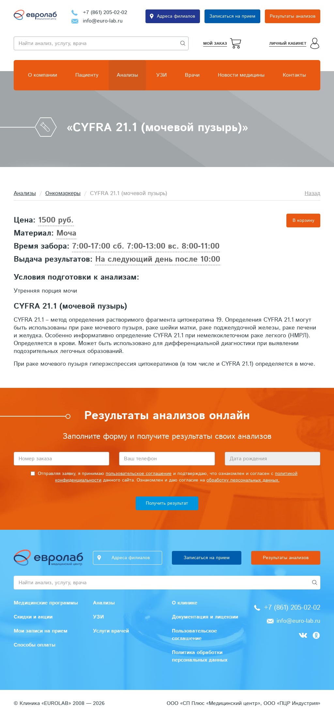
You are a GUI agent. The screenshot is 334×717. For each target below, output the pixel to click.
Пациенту (87, 75)
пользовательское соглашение (139, 473)
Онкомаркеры (63, 193)
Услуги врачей (111, 631)
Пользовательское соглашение (194, 634)
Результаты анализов (292, 16)
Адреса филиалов (176, 16)
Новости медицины (241, 75)
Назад (312, 193)
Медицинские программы (46, 603)
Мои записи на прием (41, 631)
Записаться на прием (232, 16)
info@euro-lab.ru (103, 21)
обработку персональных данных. (243, 480)
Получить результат (167, 503)
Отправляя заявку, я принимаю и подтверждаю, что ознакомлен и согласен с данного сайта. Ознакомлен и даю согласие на (164, 476)
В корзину (303, 220)
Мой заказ (215, 43)
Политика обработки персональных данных (199, 656)
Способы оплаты (34, 645)
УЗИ (161, 75)
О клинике (184, 603)
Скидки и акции (33, 617)
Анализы (127, 75)
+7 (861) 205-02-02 (105, 12)
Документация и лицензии (205, 617)
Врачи (192, 75)
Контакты (294, 75)
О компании (42, 75)
